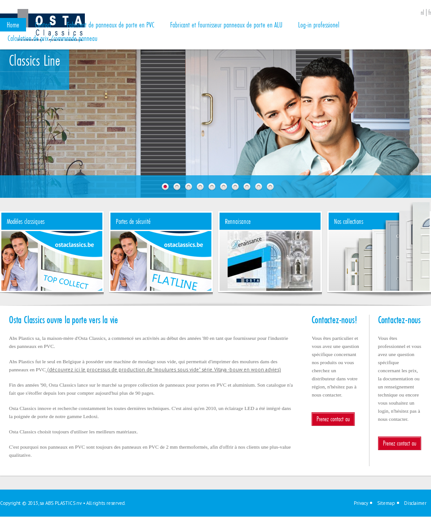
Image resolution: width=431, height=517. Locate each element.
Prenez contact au (333, 418)
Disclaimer (415, 503)
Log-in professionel (318, 24)
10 (270, 186)
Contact (43, 24)
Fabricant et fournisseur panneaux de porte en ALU (226, 24)
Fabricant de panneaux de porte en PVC (110, 24)
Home (13, 24)
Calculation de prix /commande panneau (52, 38)
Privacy (361, 503)
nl (422, 12)
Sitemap (386, 503)
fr (429, 12)
